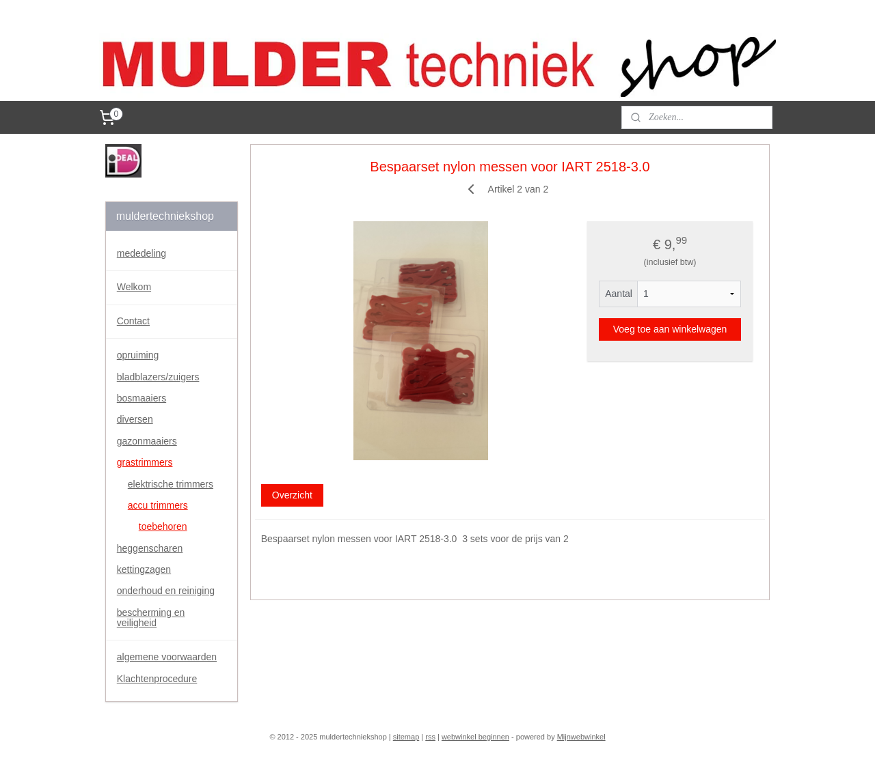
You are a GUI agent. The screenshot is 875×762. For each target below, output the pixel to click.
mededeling (141, 253)
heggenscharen (150, 548)
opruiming (138, 355)
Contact (133, 320)
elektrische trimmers (170, 484)
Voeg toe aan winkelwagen (670, 329)
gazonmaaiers (147, 441)
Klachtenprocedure (157, 678)
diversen (135, 419)
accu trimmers (158, 505)
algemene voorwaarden (167, 656)
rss (430, 737)
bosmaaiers (141, 398)
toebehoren (163, 526)
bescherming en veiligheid (151, 617)
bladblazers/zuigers (158, 376)
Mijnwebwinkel (581, 737)
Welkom (134, 286)
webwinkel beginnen (475, 737)
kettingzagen (144, 569)
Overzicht (292, 495)
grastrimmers (145, 462)
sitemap (406, 737)
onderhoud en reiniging (166, 590)
